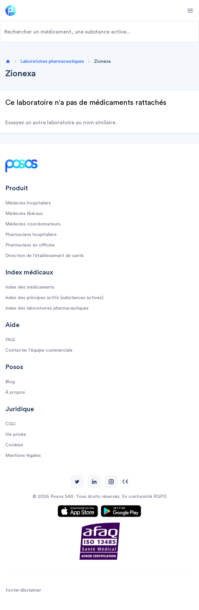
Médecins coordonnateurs (33, 224)
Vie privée (15, 434)
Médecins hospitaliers (28, 203)
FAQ (10, 340)
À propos (15, 392)
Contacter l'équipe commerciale (38, 350)
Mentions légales (23, 455)
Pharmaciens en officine (30, 245)
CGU (10, 424)
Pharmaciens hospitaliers (31, 234)
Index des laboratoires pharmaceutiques (47, 308)
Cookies (14, 445)
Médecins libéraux (24, 213)
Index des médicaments (29, 287)
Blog (10, 382)
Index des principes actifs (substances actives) (54, 297)
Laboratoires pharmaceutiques (52, 61)
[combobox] (99, 31)
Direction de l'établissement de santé (44, 255)
